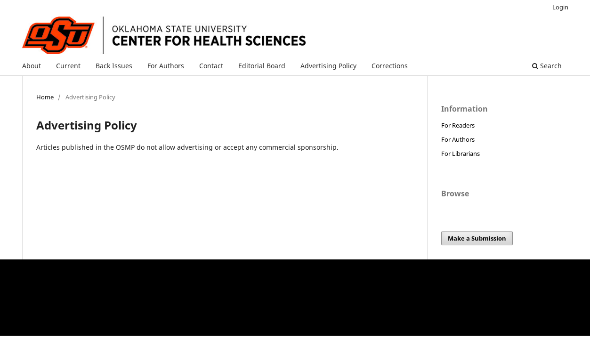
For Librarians (460, 153)
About (31, 65)
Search (547, 65)
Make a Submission (477, 238)
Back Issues (114, 65)
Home (45, 97)
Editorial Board (261, 65)
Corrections (390, 65)
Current (68, 65)
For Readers (458, 125)
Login (560, 7)
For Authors (165, 65)
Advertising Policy (328, 65)
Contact (211, 65)
